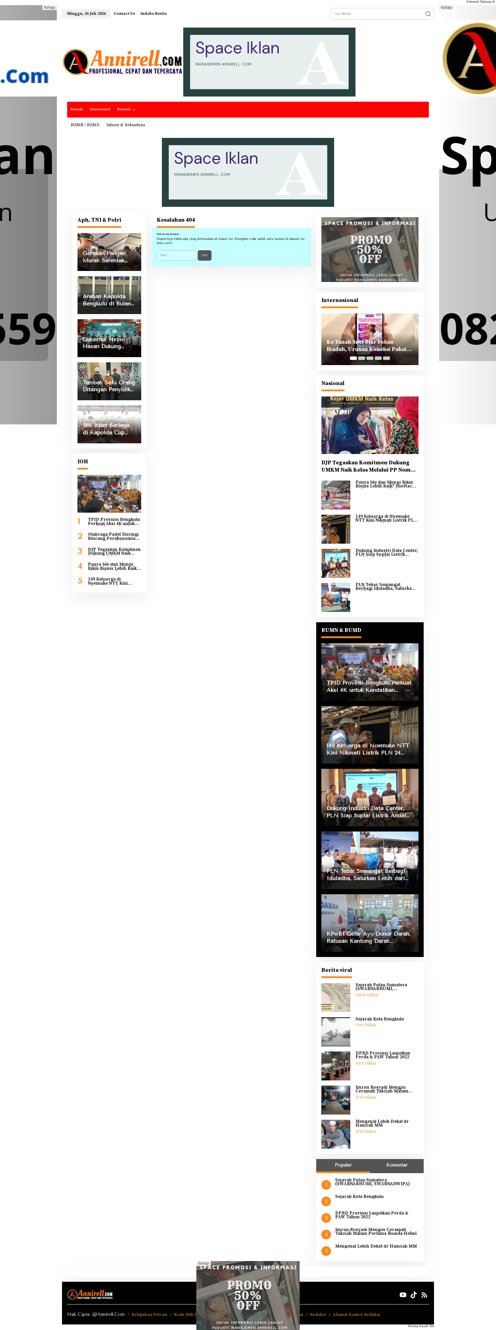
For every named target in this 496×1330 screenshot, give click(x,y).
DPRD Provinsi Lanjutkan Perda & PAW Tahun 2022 (382, 1055)
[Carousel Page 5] (386, 358)
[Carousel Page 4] (378, 358)
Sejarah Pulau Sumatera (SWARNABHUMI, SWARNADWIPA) (381, 987)
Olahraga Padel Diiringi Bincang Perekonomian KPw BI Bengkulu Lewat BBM (113, 537)
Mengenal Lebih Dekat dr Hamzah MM (382, 1124)
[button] (428, 14)
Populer (343, 1165)
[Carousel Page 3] (369, 358)
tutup (49, 7)
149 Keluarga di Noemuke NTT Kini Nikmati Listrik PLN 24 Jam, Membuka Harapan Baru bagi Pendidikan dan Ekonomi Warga (114, 581)
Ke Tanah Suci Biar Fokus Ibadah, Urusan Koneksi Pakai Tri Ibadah (366, 346)
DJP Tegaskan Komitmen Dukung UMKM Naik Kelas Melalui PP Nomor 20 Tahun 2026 (114, 552)
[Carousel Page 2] (361, 358)
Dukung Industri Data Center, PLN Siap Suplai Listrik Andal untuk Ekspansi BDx (386, 553)
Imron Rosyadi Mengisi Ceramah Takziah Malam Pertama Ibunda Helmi (381, 1090)
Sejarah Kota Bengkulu (379, 1019)
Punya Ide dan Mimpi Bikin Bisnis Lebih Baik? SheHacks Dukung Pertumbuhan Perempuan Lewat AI (113, 567)
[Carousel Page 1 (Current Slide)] (353, 358)
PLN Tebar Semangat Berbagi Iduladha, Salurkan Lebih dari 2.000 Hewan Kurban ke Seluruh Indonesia (386, 587)
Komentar (396, 1165)
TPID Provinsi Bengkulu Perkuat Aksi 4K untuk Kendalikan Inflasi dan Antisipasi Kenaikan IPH (114, 522)
